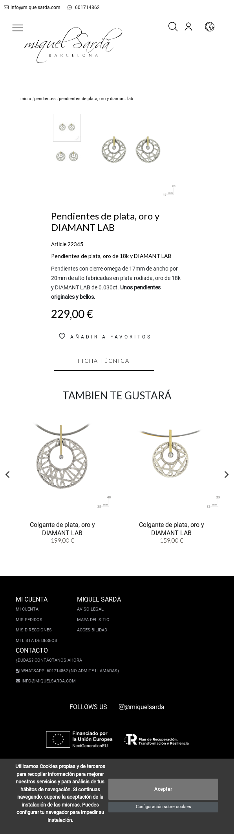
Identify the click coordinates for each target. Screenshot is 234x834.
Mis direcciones (34, 630)
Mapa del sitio (93, 619)
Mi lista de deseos (36, 640)
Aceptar (163, 789)
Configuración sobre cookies (163, 806)
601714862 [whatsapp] (79, 7)
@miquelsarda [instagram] (142, 707)
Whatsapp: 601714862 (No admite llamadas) (68, 670)
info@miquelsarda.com (30, 7)
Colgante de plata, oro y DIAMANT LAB (62, 528)
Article (58, 244)
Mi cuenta (27, 609)
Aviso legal (90, 609)
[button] (18, 28)
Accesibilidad (92, 630)
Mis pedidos (29, 619)
